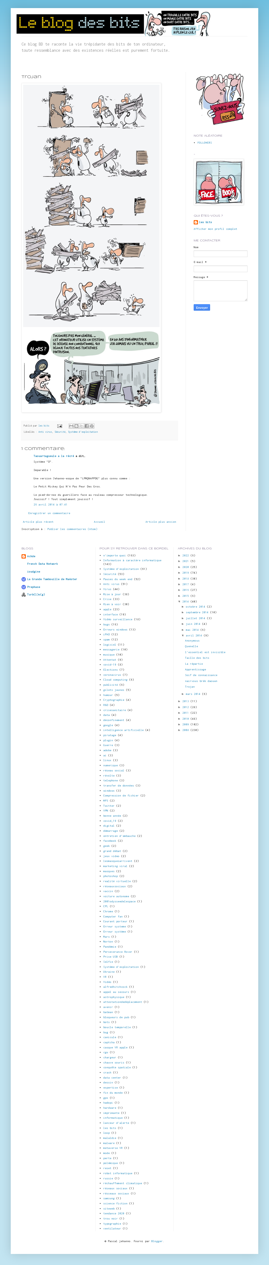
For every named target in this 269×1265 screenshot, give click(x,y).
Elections (110, 669)
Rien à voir (112, 604)
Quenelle (191, 646)
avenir (108, 1007)
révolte (109, 775)
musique (109, 654)
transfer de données (118, 785)
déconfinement (113, 720)
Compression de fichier (121, 795)
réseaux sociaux (115, 1188)
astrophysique (113, 997)
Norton (108, 941)
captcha (109, 1042)
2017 (186, 584)
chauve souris (113, 1062)
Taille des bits (197, 657)
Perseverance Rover (117, 951)
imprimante (111, 1112)
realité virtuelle (117, 881)
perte (107, 1158)
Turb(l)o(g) (36, 594)
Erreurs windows (115, 629)
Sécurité (60, 432)
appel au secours (116, 991)
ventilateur (112, 1228)
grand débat (112, 851)
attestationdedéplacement (122, 1001)
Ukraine (109, 971)
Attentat (109, 659)
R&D (105, 704)
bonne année (112, 815)
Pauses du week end (117, 579)
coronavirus (112, 674)
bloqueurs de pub (116, 1017)
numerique (110, 765)
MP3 (105, 800)
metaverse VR (113, 1147)
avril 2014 (195, 635)
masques (109, 871)
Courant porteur (115, 921)
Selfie (108, 961)
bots (106, 1022)
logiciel (109, 644)
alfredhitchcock (115, 986)
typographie (112, 1223)
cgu (105, 1052)
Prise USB (110, 956)
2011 (186, 712)
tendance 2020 (113, 1213)
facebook (109, 840)
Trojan (190, 686)
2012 (186, 707)
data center (112, 1077)
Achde (31, 556)
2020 (186, 567)
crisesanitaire (114, 710)
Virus (107, 589)
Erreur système (114, 931)
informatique (113, 1117)
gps (105, 1097)
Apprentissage (195, 669)
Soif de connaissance (201, 675)
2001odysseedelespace (119, 901)
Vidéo (107, 981)
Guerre (108, 745)
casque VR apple (115, 1047)
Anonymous (192, 640)
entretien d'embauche (119, 835)
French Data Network (42, 563)
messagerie (111, 649)
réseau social (113, 770)
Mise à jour (112, 594)
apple (107, 609)
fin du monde (113, 1092)
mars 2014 (194, 693)
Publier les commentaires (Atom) (72, 529)
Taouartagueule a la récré (54, 456)
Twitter (109, 805)
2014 (186, 601)
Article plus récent (38, 521)
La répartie (194, 663)
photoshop (110, 876)
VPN (105, 810)
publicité (110, 684)
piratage (109, 735)
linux (107, 760)
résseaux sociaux (116, 1193)
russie (108, 1178)
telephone (110, 780)
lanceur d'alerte (116, 1122)
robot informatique (117, 1173)
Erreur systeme (114, 926)
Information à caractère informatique (132, 560)
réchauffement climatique (122, 1183)
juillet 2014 (196, 618)
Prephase (33, 586)
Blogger (157, 1241)
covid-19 (109, 664)
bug (105, 1032)
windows (109, 790)
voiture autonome (116, 896)
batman (108, 1012)
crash (107, 1072)
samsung (109, 1198)
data (106, 714)
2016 (186, 589)
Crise (107, 599)
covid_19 (109, 820)
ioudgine (33, 571)
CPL (105, 906)
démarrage (110, 830)
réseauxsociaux (114, 886)
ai (105, 755)
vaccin (108, 891)
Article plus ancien (161, 521)
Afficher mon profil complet (215, 228)
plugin (108, 740)
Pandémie (109, 946)
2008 (186, 730)
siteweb (109, 1208)
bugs (106, 624)
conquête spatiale (117, 1067)
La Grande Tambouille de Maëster (52, 579)
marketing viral (115, 866)
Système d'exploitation (121, 966)
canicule (109, 1037)
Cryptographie (113, 699)
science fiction (115, 1203)
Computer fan (113, 916)
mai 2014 (193, 629)
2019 (186, 572)
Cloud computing (115, 679)
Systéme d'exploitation (83, 432)
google (108, 725)
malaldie (109, 1137)
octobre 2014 (196, 606)
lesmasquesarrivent (117, 860)
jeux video (111, 856)
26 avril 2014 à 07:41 (51, 504)
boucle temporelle (117, 1027)
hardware (109, 1107)
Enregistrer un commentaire (49, 513)
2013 (186, 701)
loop (106, 1132)
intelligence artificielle (123, 730)
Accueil (99, 521)
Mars (106, 936)
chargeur (109, 1057)
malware (109, 1143)
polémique (110, 1163)
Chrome (108, 911)
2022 (186, 555)
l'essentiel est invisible (205, 652)
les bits (44, 425)
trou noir (110, 1218)
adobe (107, 750)
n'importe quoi (114, 555)
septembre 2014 (198, 612)
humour (108, 695)
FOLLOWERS (204, 142)
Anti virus (45, 432)
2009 (186, 724)
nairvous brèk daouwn (201, 681)
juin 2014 (194, 623)
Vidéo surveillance (117, 619)
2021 (186, 561)
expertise (110, 1087)
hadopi (108, 1102)
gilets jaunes (113, 689)
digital (109, 825)
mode (106, 1153)
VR (105, 976)
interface (110, 614)
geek (106, 845)
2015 (186, 595)
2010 (186, 718)
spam (106, 639)
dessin (108, 1082)
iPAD (106, 634)
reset (107, 1168)
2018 (186, 578)
